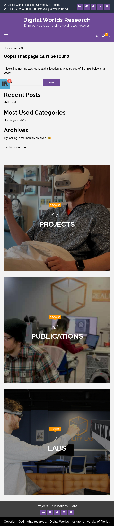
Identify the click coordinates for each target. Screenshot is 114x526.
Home (7, 48)
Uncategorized (13, 120)
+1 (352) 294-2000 (19, 9)
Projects (42, 506)
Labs (74, 506)
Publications (59, 506)
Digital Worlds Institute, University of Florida (80, 521)
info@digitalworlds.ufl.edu (53, 9)
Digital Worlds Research (57, 19)
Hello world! (11, 102)
